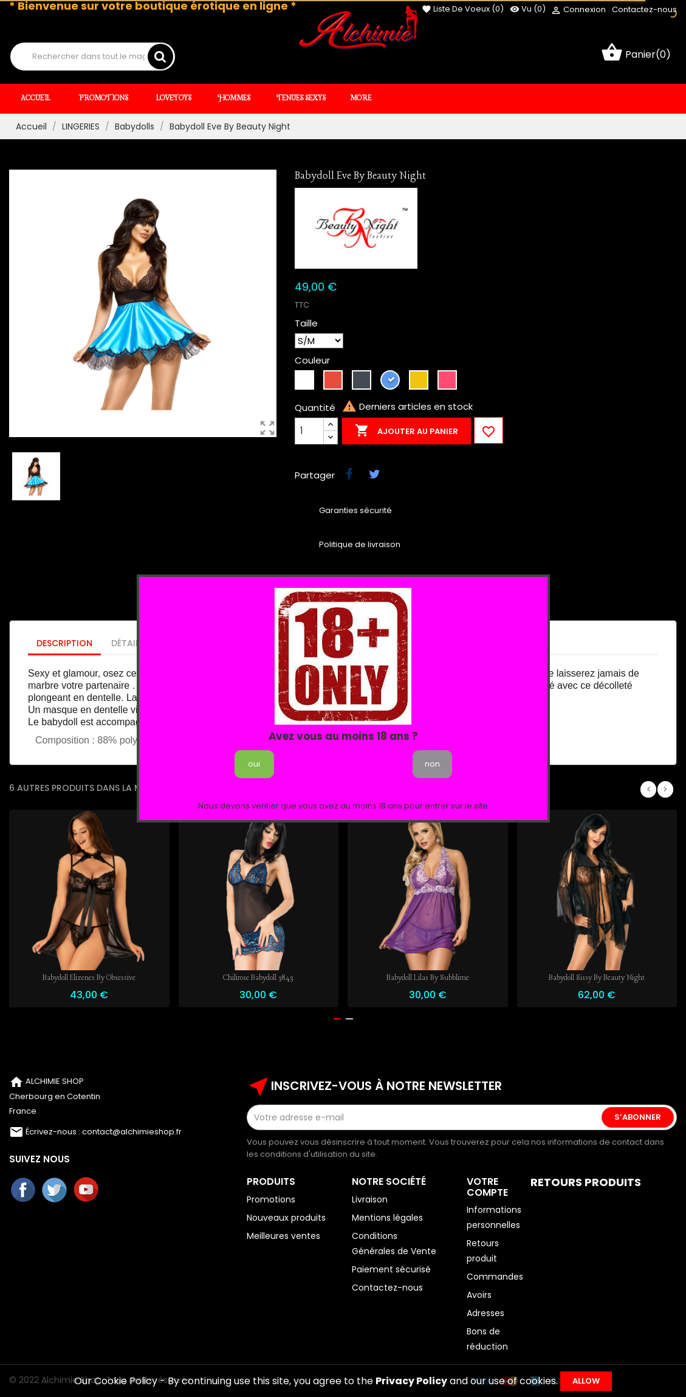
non (432, 764)
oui (254, 764)
